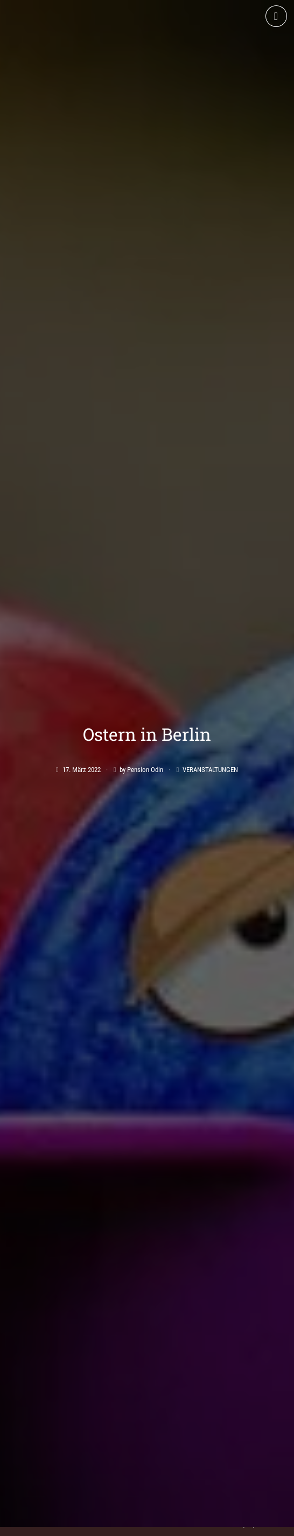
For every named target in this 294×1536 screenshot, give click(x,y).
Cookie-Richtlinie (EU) (218, 1524)
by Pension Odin (141, 684)
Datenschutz (150, 1524)
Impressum (93, 1524)
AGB (52, 1524)
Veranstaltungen (210, 684)
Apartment (33, 1369)
